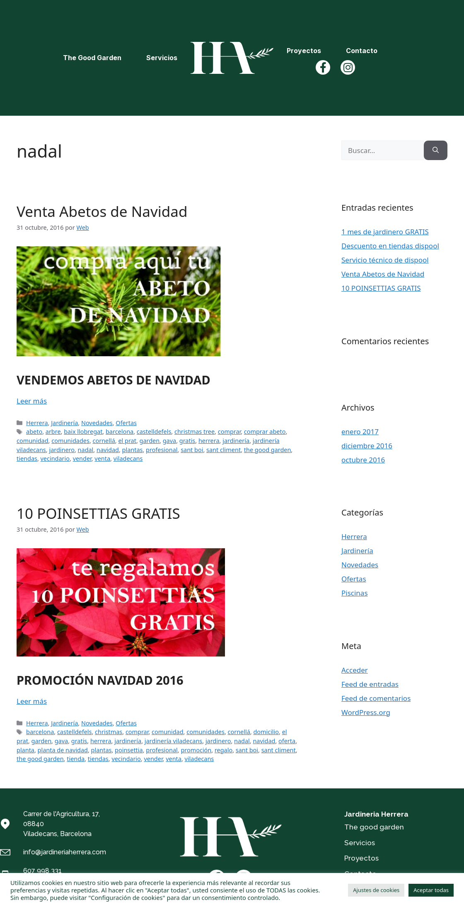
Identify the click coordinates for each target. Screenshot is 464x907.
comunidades (70, 441)
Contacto (361, 50)
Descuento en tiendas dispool (390, 245)
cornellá (104, 441)
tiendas (27, 458)
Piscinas (354, 593)
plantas (132, 450)
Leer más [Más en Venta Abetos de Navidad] (32, 401)
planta (25, 750)
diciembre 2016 (366, 445)
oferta (286, 741)
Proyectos (304, 50)
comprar (229, 431)
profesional (162, 450)
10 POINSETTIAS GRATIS (98, 513)
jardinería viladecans (173, 741)
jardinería (235, 441)
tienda (76, 759)
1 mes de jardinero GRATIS (385, 231)
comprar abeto (265, 431)
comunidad (32, 441)
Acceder (354, 670)
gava (169, 441)
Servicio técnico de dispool (385, 260)
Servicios (161, 57)
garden (150, 441)
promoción (196, 750)
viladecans (128, 458)
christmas (108, 732)
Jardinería (64, 423)
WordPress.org (365, 712)
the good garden (267, 450)
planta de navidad (63, 750)
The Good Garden (92, 57)
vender (82, 458)
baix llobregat (83, 431)
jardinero (62, 450)
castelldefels (154, 431)
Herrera (37, 423)
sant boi (192, 450)
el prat (127, 441)
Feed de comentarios (376, 698)
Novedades (97, 423)
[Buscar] (435, 150)
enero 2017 (360, 431)
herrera (209, 441)
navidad (108, 450)
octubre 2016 (363, 459)
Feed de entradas (370, 684)
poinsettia (129, 750)
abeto (34, 431)
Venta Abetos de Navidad (102, 211)
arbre (53, 431)
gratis (187, 441)
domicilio (266, 732)
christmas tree (194, 431)
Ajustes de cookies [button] (376, 890)
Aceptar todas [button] (431, 890)
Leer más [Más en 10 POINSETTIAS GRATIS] (32, 701)
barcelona (119, 431)
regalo (223, 750)
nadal (86, 450)
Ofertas (126, 423)
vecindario (55, 458)
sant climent (223, 450)
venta (102, 458)
